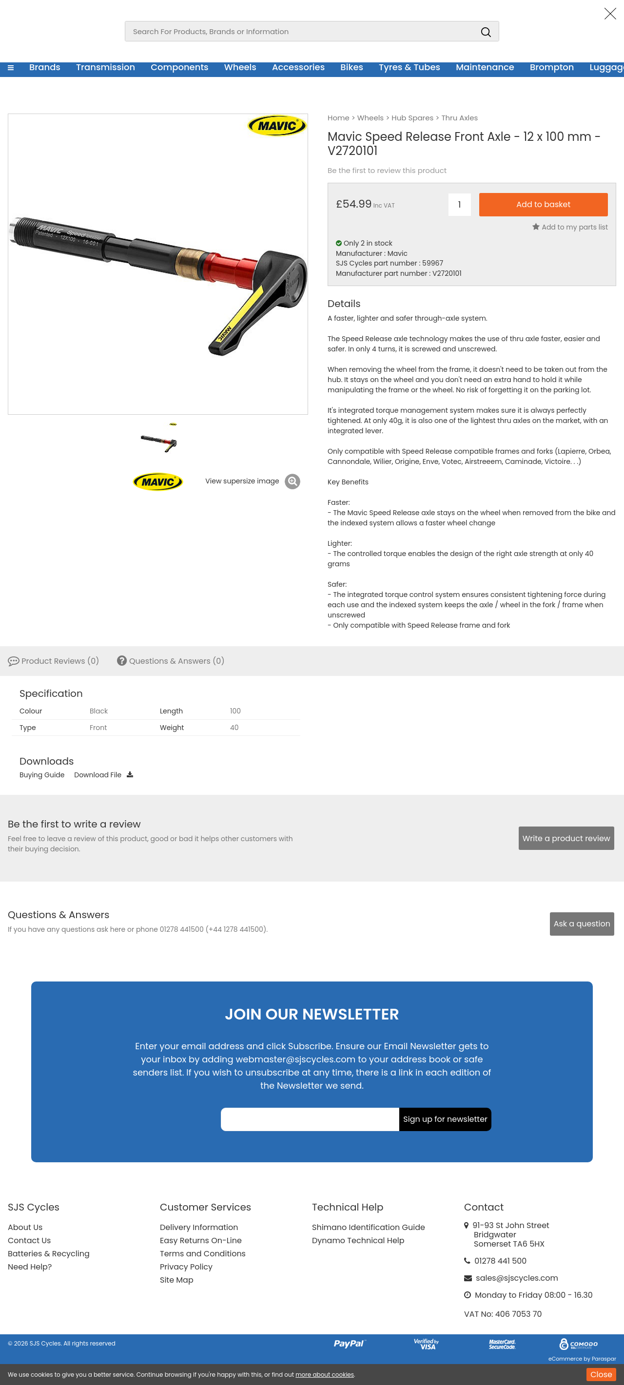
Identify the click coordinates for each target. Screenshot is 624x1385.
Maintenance (485, 67)
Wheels (240, 67)
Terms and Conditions (203, 1253)
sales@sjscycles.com (517, 1278)
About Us (25, 1227)
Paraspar (604, 1359)
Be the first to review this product (387, 170)
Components (180, 67)
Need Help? (30, 1266)
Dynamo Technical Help (358, 1240)
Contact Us (29, 1240)
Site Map (177, 1280)
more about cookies (324, 1374)
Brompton (552, 67)
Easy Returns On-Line (201, 1240)
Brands (44, 67)
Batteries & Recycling (49, 1253)
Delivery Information (199, 1227)
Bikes (351, 67)
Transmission (105, 67)
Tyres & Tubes (409, 67)
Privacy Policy (186, 1266)
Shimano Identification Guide (368, 1227)
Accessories (298, 67)
